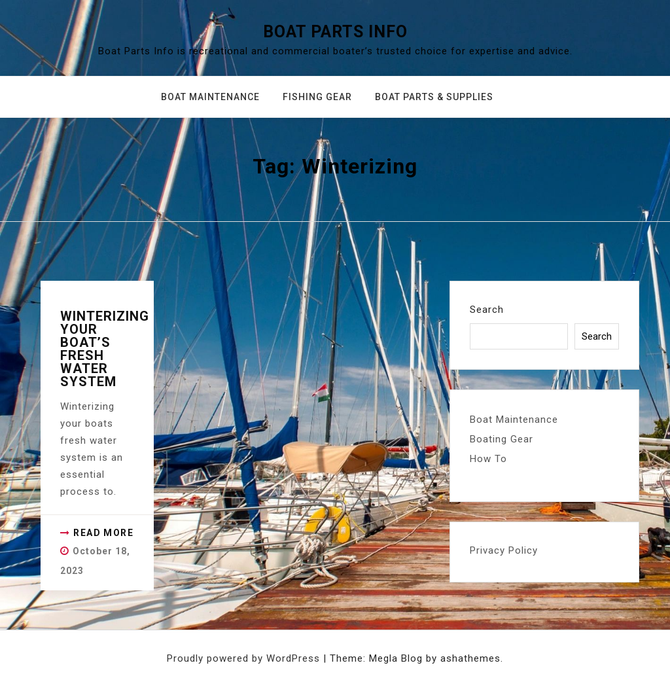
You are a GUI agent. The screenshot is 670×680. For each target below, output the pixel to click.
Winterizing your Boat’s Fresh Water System (104, 348)
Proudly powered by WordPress (245, 658)
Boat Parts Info (335, 31)
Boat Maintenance (210, 97)
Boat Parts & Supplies (434, 97)
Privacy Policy (504, 550)
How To (488, 459)
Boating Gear (501, 439)
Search (487, 309)
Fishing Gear (317, 97)
